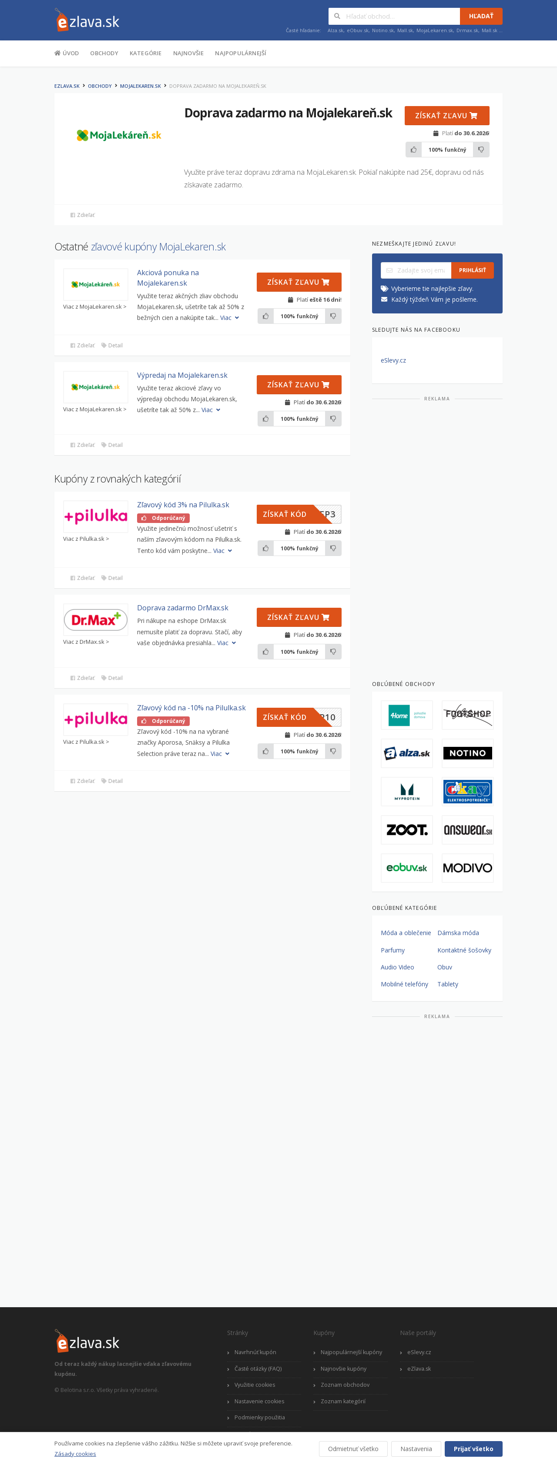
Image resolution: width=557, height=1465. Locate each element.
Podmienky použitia (260, 1417)
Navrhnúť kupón (255, 1352)
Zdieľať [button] (82, 215)
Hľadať (481, 16)
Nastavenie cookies (259, 1401)
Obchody (104, 53)
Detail (112, 345)
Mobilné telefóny (404, 984)
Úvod (66, 52)
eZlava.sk (67, 85)
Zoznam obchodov (345, 1384)
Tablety (447, 984)
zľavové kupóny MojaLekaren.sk (158, 246)
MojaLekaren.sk (434, 30)
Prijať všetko (473, 1449)
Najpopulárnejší (240, 53)
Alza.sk (335, 30)
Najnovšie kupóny (343, 1368)
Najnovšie (188, 53)
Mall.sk (405, 30)
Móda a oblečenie (406, 933)
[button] (95, 284)
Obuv (444, 967)
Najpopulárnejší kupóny (351, 1352)
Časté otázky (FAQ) (258, 1368)
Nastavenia (416, 1449)
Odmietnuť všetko (353, 1449)
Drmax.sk (467, 30)
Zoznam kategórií (343, 1401)
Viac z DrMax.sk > (86, 642)
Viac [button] (230, 317)
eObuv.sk (358, 30)
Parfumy (393, 950)
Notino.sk (383, 30)
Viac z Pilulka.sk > (86, 539)
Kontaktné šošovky (464, 950)
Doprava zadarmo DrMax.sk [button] (182, 608)
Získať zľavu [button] (446, 115)
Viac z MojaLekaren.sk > (95, 307)
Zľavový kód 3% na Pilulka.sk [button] (183, 504)
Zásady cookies (75, 1454)
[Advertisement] (437, 537)
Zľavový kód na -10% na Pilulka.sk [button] (191, 708)
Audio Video (397, 967)
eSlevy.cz (393, 360)
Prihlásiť (472, 270)
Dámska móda (458, 933)
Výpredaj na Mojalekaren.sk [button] (182, 375)
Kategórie (146, 53)
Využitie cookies (255, 1384)
